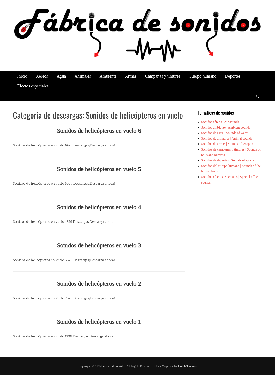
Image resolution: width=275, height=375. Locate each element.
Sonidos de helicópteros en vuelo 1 (99, 321)
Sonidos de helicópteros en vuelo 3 (99, 245)
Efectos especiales (33, 86)
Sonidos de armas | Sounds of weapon (227, 144)
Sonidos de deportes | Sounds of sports (227, 160)
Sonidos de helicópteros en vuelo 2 (99, 283)
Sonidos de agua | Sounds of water (224, 133)
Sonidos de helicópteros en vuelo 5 (99, 169)
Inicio (22, 76)
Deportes (232, 76)
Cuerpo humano (202, 76)
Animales (83, 76)
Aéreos (42, 76)
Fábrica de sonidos (113, 366)
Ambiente (107, 76)
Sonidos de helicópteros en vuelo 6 (99, 130)
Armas (130, 76)
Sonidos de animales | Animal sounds (226, 138)
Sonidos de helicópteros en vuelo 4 (99, 207)
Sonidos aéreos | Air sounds (220, 122)
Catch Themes (187, 366)
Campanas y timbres (162, 76)
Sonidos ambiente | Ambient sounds (225, 127)
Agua (61, 76)
